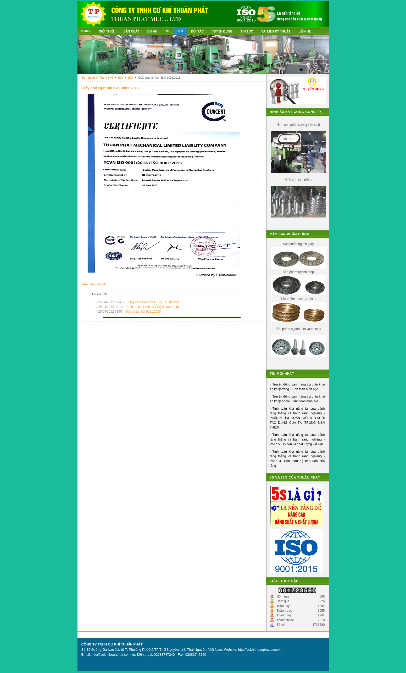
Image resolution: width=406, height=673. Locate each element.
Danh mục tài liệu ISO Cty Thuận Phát (152, 307)
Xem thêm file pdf (93, 284)
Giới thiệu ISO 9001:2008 (143, 311)
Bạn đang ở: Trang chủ (97, 77)
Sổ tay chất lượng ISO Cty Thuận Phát (152, 302)
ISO (120, 77)
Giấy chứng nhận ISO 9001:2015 (110, 88)
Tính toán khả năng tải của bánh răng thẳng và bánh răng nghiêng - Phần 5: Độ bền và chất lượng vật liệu (297, 439)
